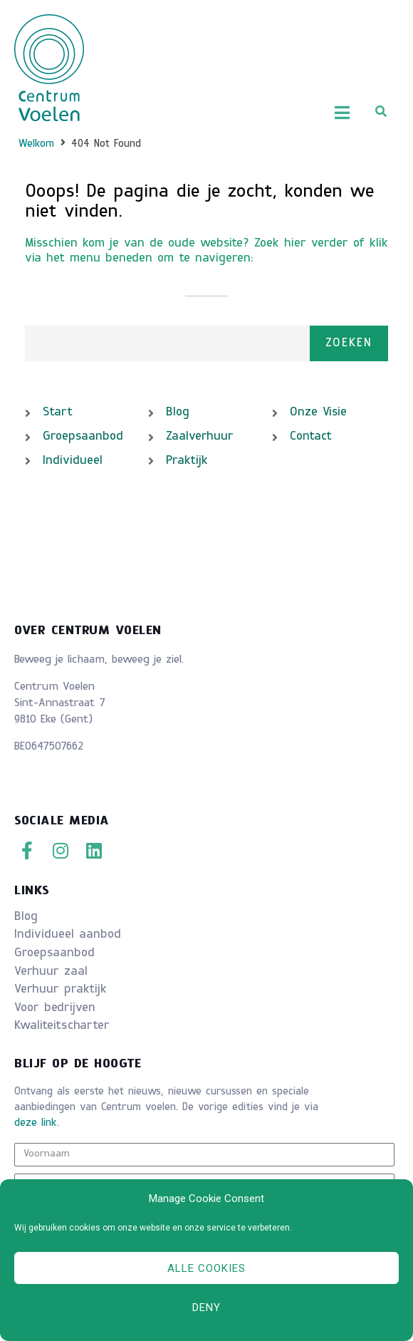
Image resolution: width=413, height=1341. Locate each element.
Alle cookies (206, 1268)
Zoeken (348, 343)
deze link (35, 1123)
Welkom (36, 144)
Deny (206, 1307)
